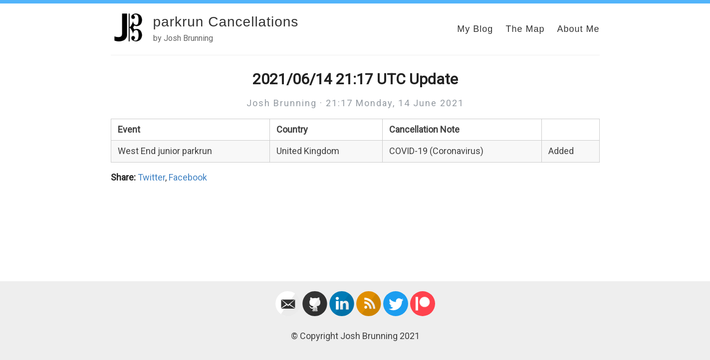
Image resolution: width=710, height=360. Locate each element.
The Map (524, 29)
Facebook (188, 177)
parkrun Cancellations (226, 21)
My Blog (475, 29)
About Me (578, 29)
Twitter (151, 177)
